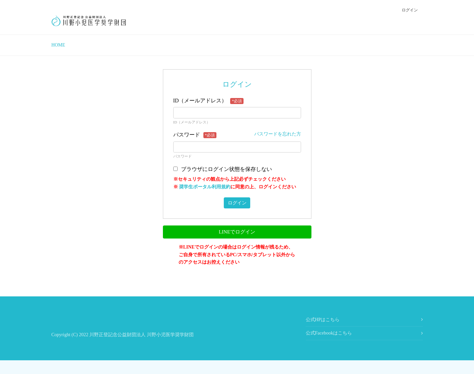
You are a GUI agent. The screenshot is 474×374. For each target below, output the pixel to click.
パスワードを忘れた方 (277, 133)
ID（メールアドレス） (208, 101)
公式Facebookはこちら (329, 333)
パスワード (195, 135)
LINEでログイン (237, 232)
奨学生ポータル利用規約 (204, 186)
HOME (58, 45)
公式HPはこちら (323, 319)
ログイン (410, 10)
